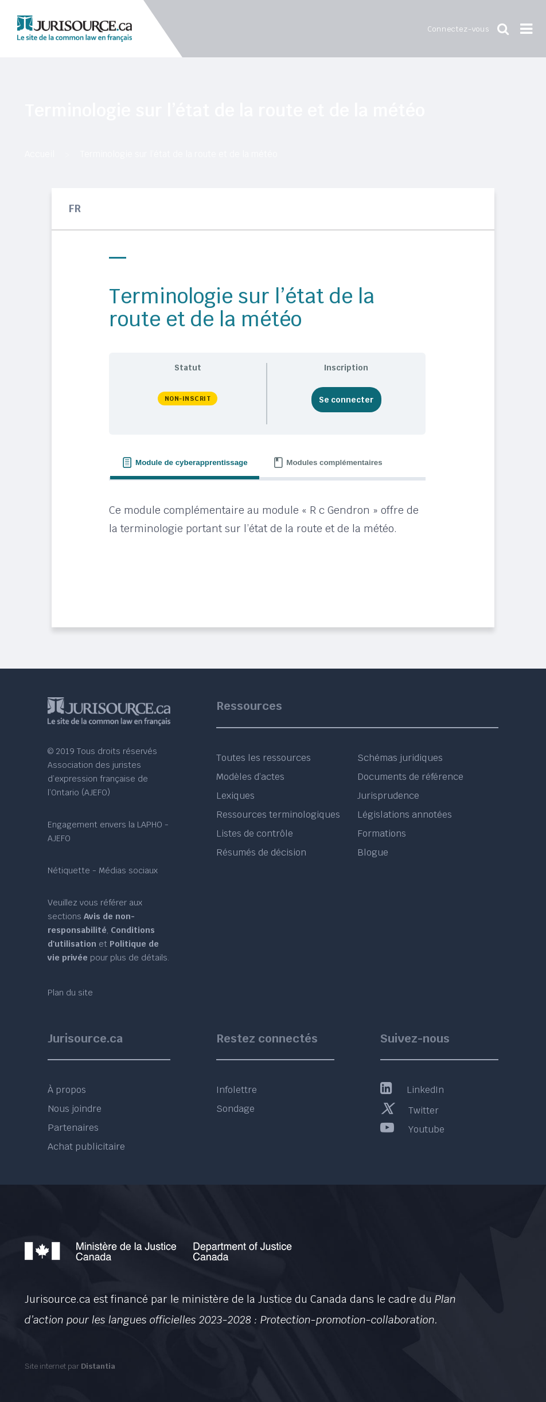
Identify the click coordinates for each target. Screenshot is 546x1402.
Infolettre (236, 1090)
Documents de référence (410, 777)
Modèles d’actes (250, 777)
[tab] (184, 463)
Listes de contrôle (254, 833)
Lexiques (235, 796)
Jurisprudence (388, 796)
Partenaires (73, 1128)
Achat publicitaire (86, 1147)
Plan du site (70, 992)
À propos (67, 1090)
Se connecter (346, 400)
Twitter (409, 1110)
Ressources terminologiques (278, 815)
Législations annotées (404, 815)
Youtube (412, 1129)
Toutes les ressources (263, 758)
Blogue (372, 852)
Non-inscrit (188, 399)
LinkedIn (412, 1090)
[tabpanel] (267, 543)
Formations (381, 833)
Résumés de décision (261, 852)
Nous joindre (75, 1109)
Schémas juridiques (400, 758)
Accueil (39, 154)
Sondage (235, 1109)
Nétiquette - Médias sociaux (103, 870)
